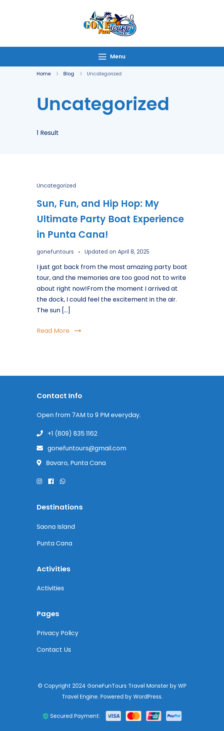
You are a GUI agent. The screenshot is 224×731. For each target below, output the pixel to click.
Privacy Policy (57, 633)
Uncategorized (56, 185)
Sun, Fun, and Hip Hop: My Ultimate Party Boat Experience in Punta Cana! (110, 219)
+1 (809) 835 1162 (72, 433)
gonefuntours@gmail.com (87, 448)
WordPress (147, 696)
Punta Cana (54, 543)
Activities (50, 588)
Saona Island (56, 526)
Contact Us (54, 649)
